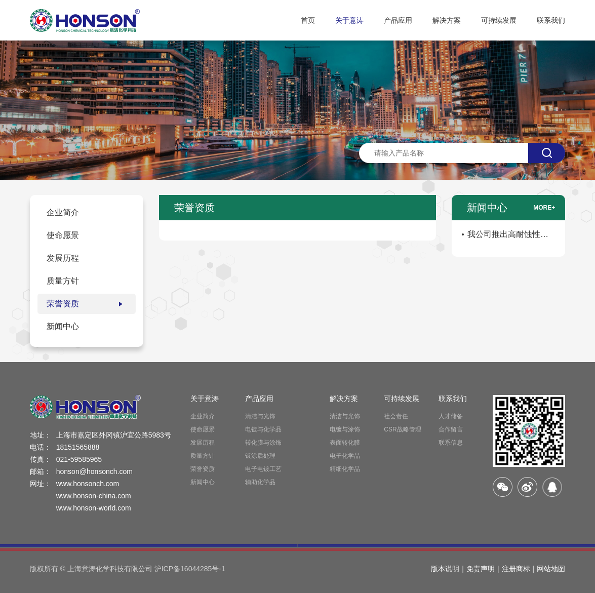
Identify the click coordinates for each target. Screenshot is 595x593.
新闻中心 (202, 482)
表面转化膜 (345, 442)
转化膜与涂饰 (263, 442)
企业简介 (202, 416)
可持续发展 (499, 20)
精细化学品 (345, 468)
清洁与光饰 (260, 416)
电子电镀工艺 (263, 468)
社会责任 (396, 416)
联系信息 (451, 442)
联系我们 (551, 20)
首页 (308, 20)
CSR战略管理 (402, 429)
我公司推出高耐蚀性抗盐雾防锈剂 (507, 236)
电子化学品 (345, 455)
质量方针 (202, 455)
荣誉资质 (202, 468)
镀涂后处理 (260, 455)
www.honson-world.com (93, 508)
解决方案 (446, 20)
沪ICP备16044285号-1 (189, 569)
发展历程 (202, 442)
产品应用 (398, 20)
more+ (544, 207)
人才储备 (451, 416)
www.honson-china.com (93, 496)
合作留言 (451, 429)
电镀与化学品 (263, 429)
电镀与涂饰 (345, 429)
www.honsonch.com (88, 484)
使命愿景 (202, 429)
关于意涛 (349, 20)
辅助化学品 (260, 482)
